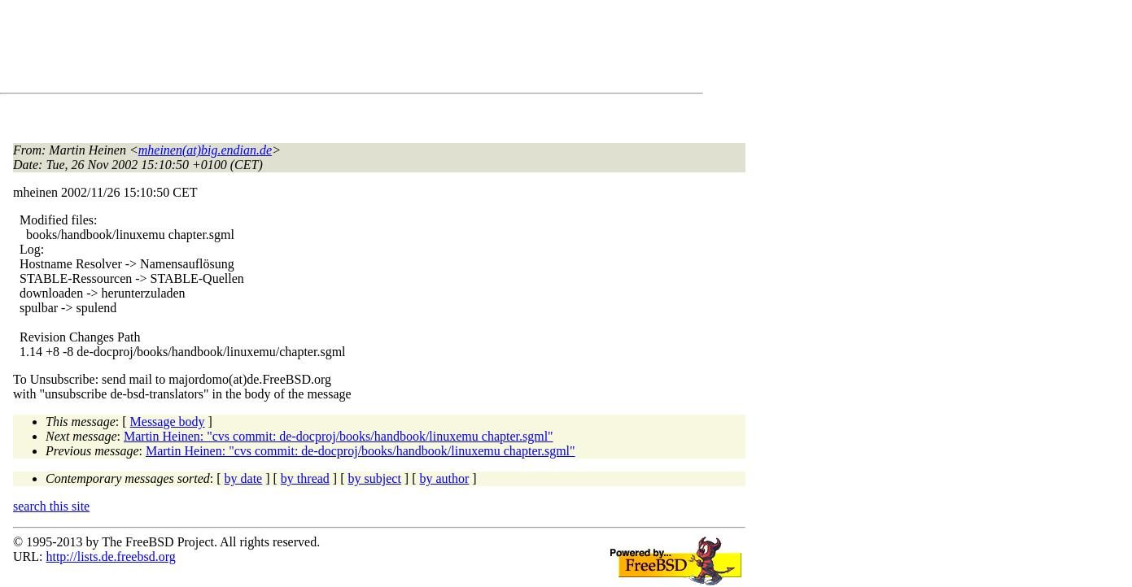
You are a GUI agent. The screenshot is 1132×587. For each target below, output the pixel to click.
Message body (167, 421)
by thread (305, 478)
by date (244, 478)
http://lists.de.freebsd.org (110, 556)
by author (444, 478)
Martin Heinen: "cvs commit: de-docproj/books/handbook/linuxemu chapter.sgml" (338, 436)
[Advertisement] (309, 49)
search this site (51, 506)
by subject (374, 478)
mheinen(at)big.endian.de (205, 150)
